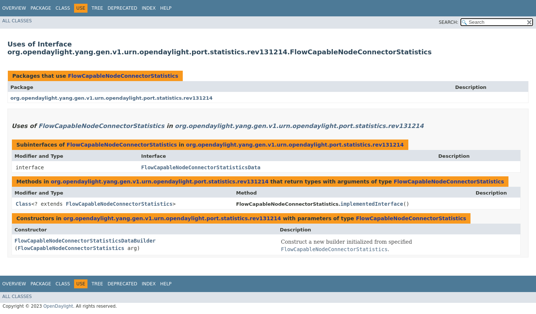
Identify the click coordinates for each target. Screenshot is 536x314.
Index (149, 8)
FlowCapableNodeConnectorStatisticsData (200, 167)
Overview (14, 8)
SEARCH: (449, 22)
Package (41, 8)
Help (166, 8)
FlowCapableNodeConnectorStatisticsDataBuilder (85, 241)
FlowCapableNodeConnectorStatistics (123, 76)
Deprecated (122, 8)
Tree (97, 8)
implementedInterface (371, 204)
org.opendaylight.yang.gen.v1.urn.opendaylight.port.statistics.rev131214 (111, 98)
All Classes (17, 20)
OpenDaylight (58, 306)
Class (62, 8)
